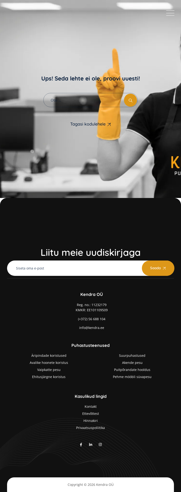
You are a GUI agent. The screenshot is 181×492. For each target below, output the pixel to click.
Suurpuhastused (132, 355)
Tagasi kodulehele (88, 124)
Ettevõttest (90, 413)
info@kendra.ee (91, 327)
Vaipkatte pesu (49, 369)
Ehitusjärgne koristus (49, 376)
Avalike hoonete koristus (49, 362)
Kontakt (91, 406)
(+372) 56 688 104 (91, 319)
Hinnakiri (90, 420)
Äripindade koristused (48, 355)
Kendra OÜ (105, 484)
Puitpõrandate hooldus (132, 369)
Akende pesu (132, 362)
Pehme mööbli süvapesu (132, 376)
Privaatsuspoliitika (90, 427)
